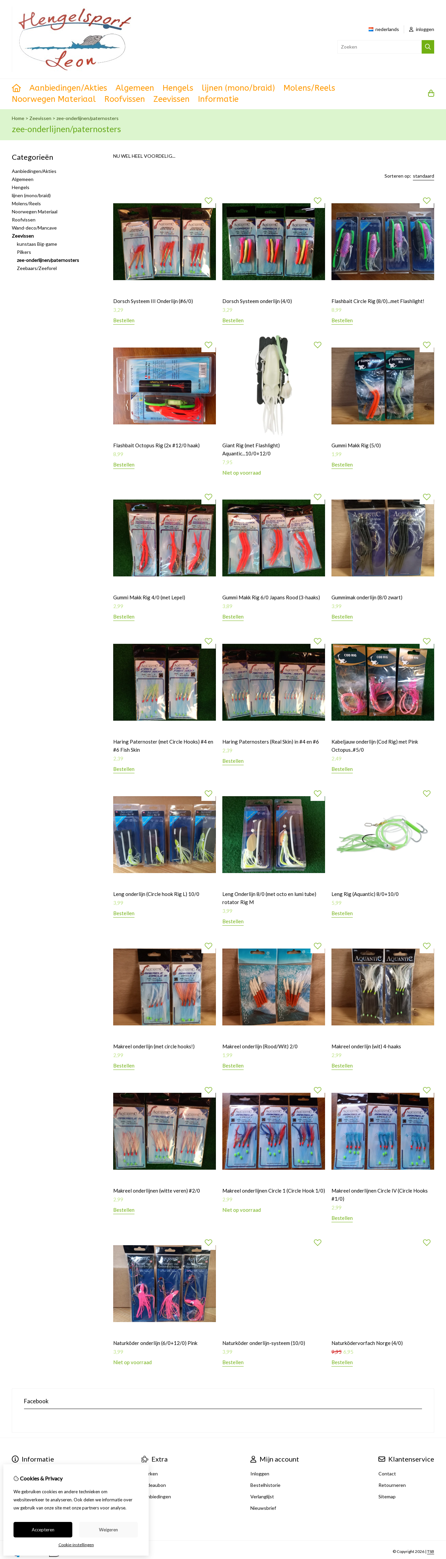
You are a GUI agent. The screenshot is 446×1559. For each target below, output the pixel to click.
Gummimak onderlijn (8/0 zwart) (366, 597)
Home (18, 118)
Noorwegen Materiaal (54, 99)
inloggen (421, 29)
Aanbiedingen (156, 1496)
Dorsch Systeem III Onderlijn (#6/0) (153, 301)
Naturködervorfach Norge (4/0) (367, 1343)
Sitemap (387, 1496)
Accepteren (43, 1529)
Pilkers (24, 252)
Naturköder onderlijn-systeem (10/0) (263, 1343)
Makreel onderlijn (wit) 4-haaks (366, 1046)
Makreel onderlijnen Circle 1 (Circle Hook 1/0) (273, 1191)
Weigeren (108, 1529)
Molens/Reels (309, 88)
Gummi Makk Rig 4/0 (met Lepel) (149, 597)
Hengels (178, 88)
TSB (430, 1551)
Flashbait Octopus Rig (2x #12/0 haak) (156, 445)
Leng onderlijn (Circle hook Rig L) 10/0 (156, 894)
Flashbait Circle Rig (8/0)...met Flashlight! (377, 301)
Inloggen (259, 1473)
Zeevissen (171, 99)
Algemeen (135, 88)
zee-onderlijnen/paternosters (87, 118)
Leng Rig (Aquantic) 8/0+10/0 (365, 894)
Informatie (218, 99)
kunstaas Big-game (37, 244)
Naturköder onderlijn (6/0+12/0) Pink (155, 1343)
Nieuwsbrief (263, 1508)
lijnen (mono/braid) (238, 88)
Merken (150, 1473)
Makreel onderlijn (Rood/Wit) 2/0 (260, 1046)
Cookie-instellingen (76, 1544)
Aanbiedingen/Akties (68, 88)
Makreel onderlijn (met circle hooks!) (154, 1046)
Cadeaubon (154, 1485)
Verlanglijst (262, 1496)
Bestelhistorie (265, 1485)
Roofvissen (124, 99)
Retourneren (392, 1485)
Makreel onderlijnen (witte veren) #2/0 (156, 1191)
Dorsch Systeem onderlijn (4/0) (257, 301)
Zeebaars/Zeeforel (37, 268)
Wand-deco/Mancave (34, 228)
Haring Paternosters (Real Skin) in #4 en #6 (270, 742)
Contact (387, 1473)
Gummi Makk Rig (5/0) (356, 445)
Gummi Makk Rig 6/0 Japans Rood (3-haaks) (271, 597)
